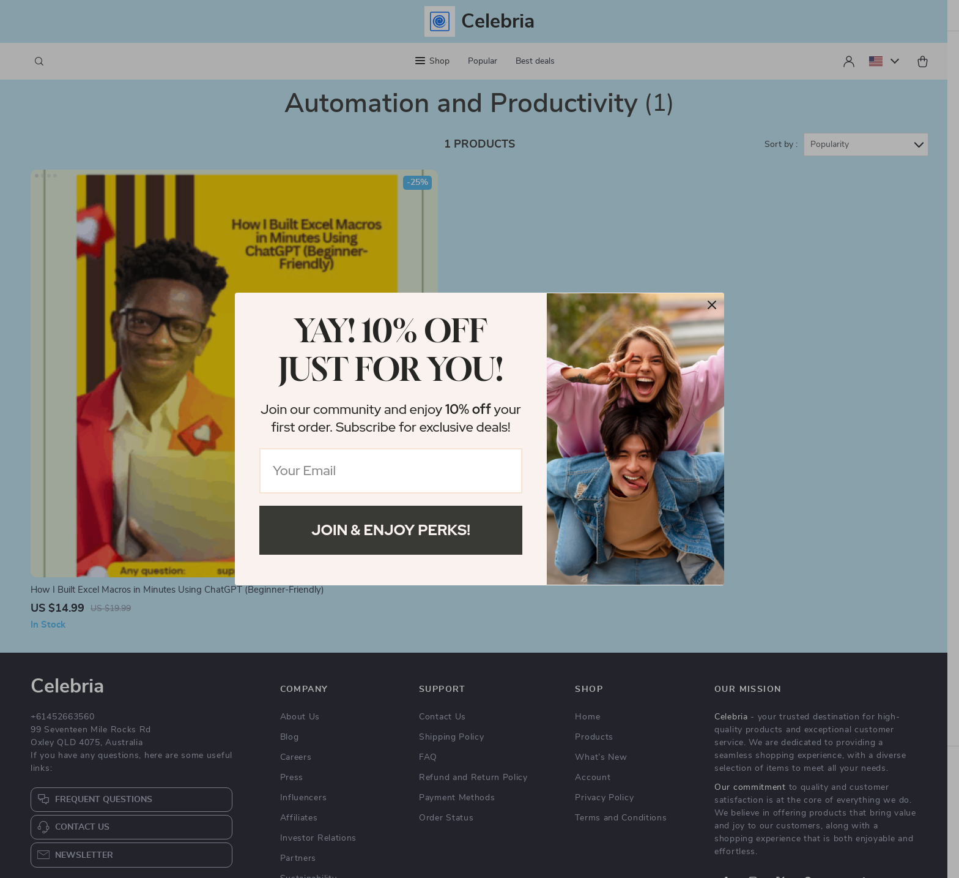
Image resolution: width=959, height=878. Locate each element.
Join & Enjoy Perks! (390, 529)
